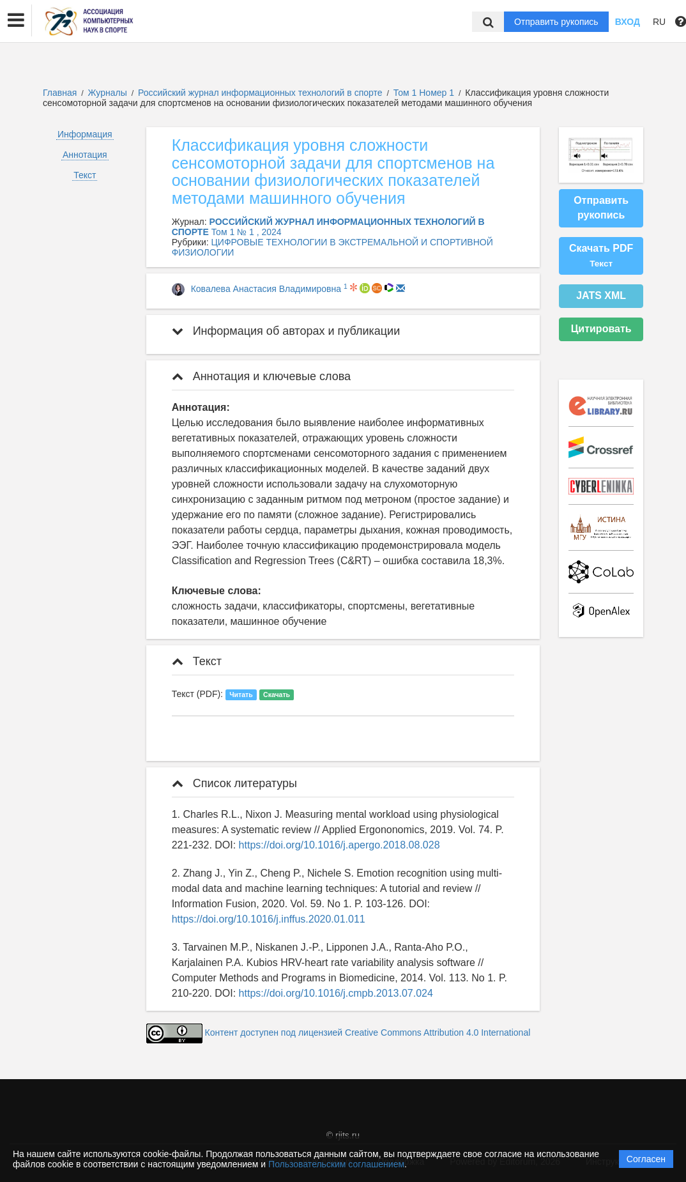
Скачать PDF (601, 255)
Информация (84, 134)
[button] (16, 20)
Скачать (276, 694)
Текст (84, 175)
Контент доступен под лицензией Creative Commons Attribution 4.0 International (368, 1032)
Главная (60, 93)
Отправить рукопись (556, 22)
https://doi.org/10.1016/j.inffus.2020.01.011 (268, 919)
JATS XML (601, 295)
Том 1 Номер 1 (425, 93)
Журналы (107, 93)
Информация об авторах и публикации (286, 331)
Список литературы (234, 783)
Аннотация (85, 155)
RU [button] (659, 22)
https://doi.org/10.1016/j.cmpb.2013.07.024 (336, 993)
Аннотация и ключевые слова (261, 376)
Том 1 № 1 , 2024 (246, 232)
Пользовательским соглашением (336, 1164)
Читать (240, 694)
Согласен (646, 1159)
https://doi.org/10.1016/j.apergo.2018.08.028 (339, 845)
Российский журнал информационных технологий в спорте (261, 93)
